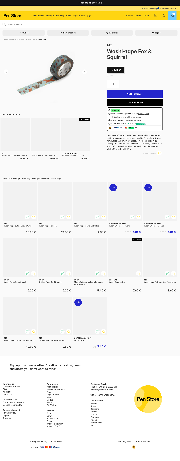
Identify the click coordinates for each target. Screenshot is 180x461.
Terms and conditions (13, 410)
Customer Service (11, 386)
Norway (94, 406)
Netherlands (96, 422)
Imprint (6, 415)
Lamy (49, 416)
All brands (113, 33)
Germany (94, 417)
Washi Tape (42, 39)
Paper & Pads (79, 15)
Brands (129, 15)
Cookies (7, 418)
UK (91, 425)
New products (69, 33)
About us (7, 392)
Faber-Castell (53, 418)
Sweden (94, 403)
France (93, 414)
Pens (68, 15)
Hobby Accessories (27, 39)
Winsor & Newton (55, 424)
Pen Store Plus (10, 399)
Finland (93, 411)
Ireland (93, 420)
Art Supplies (38, 15)
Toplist (157, 33)
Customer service (149, 8)
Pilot (49, 413)
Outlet (146, 15)
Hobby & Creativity (55, 15)
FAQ (5, 389)
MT (109, 45)
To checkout (134, 102)
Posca (49, 421)
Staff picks (52, 405)
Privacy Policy (9, 413)
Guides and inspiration (13, 402)
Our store (7, 394)
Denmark (94, 409)
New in (138, 15)
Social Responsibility (12, 405)
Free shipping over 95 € (90, 2)
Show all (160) (53, 426)
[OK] (90, 24)
